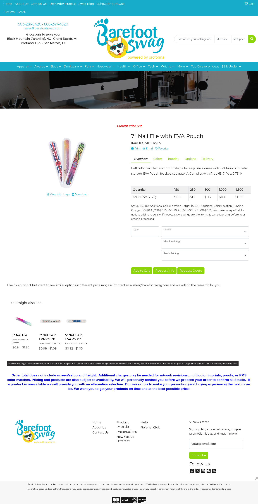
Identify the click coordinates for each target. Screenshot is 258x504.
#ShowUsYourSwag (110, 4)
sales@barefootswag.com (43, 28)
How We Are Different (126, 439)
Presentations (127, 431)
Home (7, 4)
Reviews (9, 11)
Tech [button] (151, 66)
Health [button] (122, 66)
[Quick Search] (194, 39)
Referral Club (150, 427)
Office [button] (137, 66)
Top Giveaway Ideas (205, 66)
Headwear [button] (104, 66)
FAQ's (21, 11)
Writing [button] (166, 66)
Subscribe (199, 455)
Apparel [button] (22, 66)
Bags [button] (54, 66)
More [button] (181, 66)
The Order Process (62, 4)
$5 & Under (230, 66)
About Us (21, 4)
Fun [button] (88, 66)
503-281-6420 (29, 24)
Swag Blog (86, 4)
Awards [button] (39, 66)
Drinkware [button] (71, 66)
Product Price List (123, 424)
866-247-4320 (56, 24)
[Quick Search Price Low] (222, 39)
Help (144, 422)
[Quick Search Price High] (239, 39)
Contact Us (38, 4)
